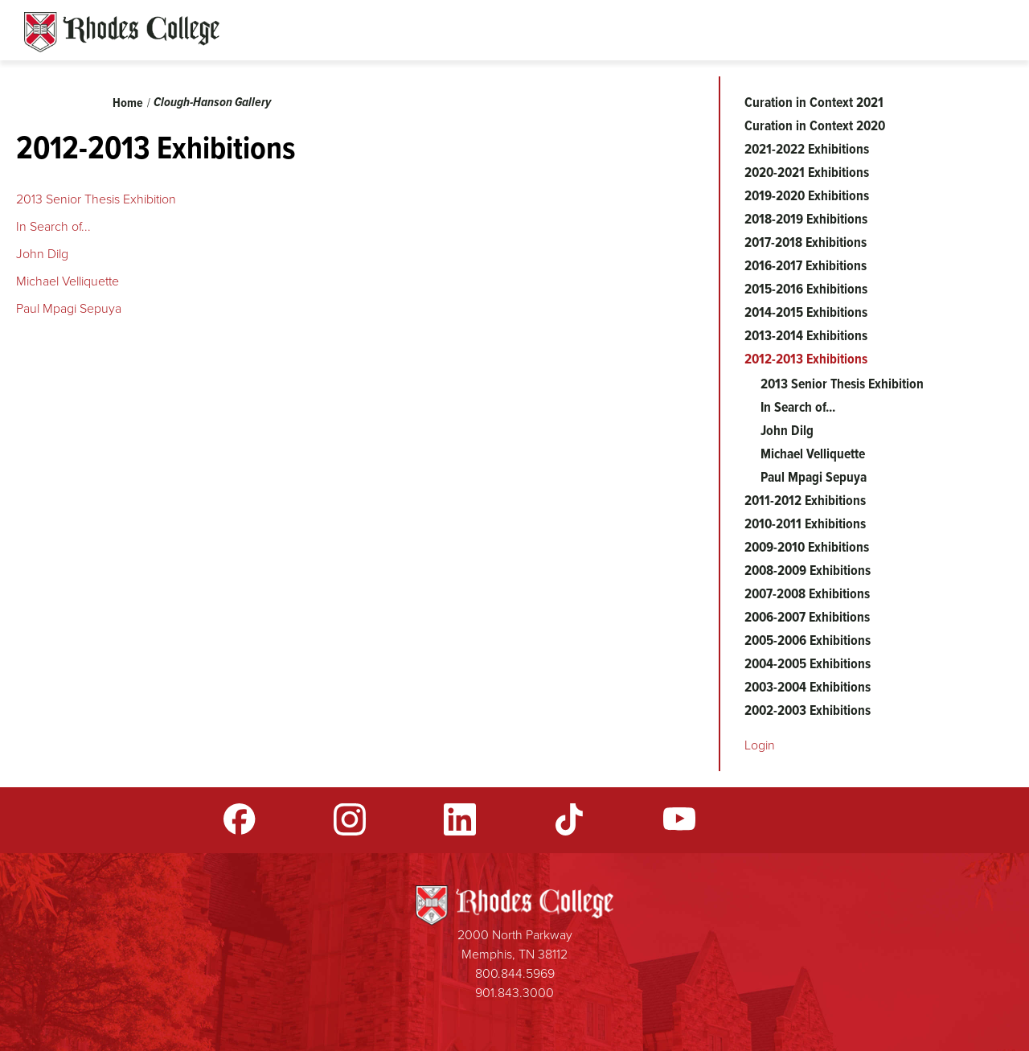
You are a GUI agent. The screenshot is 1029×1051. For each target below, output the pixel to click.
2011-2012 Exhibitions (805, 500)
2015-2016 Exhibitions (805, 288)
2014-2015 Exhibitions (805, 312)
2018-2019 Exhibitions (805, 218)
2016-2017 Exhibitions (805, 265)
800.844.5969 (515, 973)
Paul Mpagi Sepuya (70, 308)
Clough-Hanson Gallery (212, 101)
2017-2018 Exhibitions (805, 242)
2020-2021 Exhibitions (806, 172)
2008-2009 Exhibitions (807, 570)
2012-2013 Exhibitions (805, 358)
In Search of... (53, 226)
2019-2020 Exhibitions (806, 195)
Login (759, 745)
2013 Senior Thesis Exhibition (97, 199)
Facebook (239, 819)
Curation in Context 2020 (814, 125)
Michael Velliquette (69, 281)
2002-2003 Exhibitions (807, 710)
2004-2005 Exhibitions (807, 663)
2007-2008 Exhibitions (807, 593)
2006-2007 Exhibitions (807, 616)
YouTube (679, 819)
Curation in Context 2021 (813, 102)
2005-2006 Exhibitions (807, 640)
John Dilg (42, 253)
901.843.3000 (514, 992)
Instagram (350, 819)
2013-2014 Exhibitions (805, 335)
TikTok (569, 819)
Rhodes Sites (121, 32)
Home (128, 102)
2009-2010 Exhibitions (806, 546)
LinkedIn (460, 819)
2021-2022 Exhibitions (806, 148)
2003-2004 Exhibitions (807, 686)
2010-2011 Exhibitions (805, 523)
